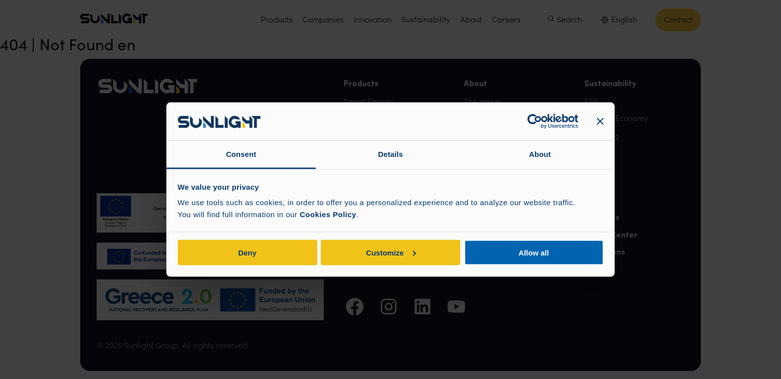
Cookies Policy (328, 214)
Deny (247, 252)
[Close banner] (600, 121)
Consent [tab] (241, 154)
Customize (391, 252)
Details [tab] (390, 154)
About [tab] (540, 154)
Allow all (534, 252)
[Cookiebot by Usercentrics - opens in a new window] (534, 121)
